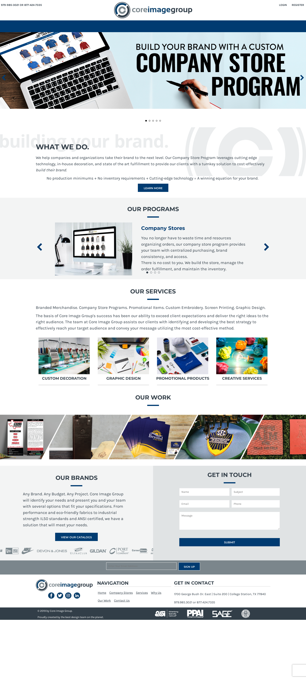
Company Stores (121, 593)
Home (102, 593)
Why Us (156, 593)
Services (142, 593)
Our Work (104, 600)
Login (283, 5)
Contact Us (122, 600)
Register (298, 5)
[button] (153, 70)
